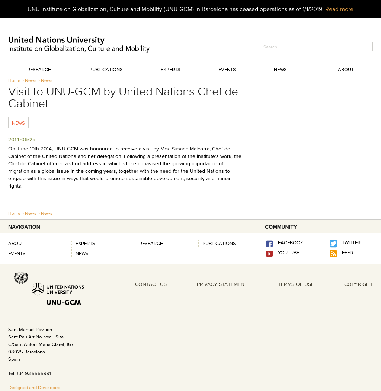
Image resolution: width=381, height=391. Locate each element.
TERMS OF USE (296, 284)
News (280, 69)
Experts (170, 69)
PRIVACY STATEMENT (222, 284)
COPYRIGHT (358, 284)
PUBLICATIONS (219, 243)
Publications (106, 69)
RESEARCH (151, 243)
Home (14, 80)
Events (227, 69)
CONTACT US (151, 284)
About (346, 69)
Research (39, 69)
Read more (339, 9)
